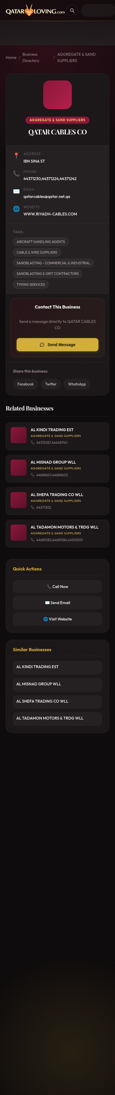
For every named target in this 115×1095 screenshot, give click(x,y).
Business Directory (31, 57)
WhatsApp (77, 384)
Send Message (61, 344)
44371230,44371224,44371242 (50, 178)
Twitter (51, 384)
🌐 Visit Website (57, 619)
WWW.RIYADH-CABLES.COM (50, 214)
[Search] (72, 10)
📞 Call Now (57, 586)
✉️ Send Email (57, 602)
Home (11, 57)
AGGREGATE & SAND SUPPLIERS (76, 57)
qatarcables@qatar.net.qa (46, 196)
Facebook (25, 384)
